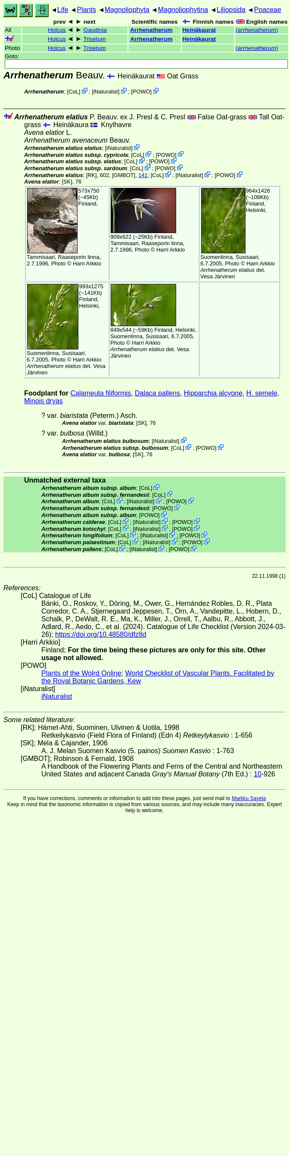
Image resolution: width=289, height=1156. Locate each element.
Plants (86, 9)
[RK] (91, 175)
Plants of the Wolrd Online (81, 673)
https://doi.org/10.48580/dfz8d (100, 634)
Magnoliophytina (183, 9)
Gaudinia (95, 30)
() (257, 30)
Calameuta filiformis (101, 393)
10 (257, 774)
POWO (141, 91)
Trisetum (94, 39)
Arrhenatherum (151, 30)
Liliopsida (231, 9)
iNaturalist (105, 91)
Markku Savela (249, 798)
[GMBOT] (123, 175)
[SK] (67, 181)
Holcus (57, 30)
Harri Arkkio (87, 263)
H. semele (261, 393)
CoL (73, 91)
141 (142, 175)
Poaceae (267, 9)
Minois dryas (43, 401)
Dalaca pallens (157, 393)
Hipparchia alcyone (213, 393)
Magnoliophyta (127, 9)
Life (62, 9)
